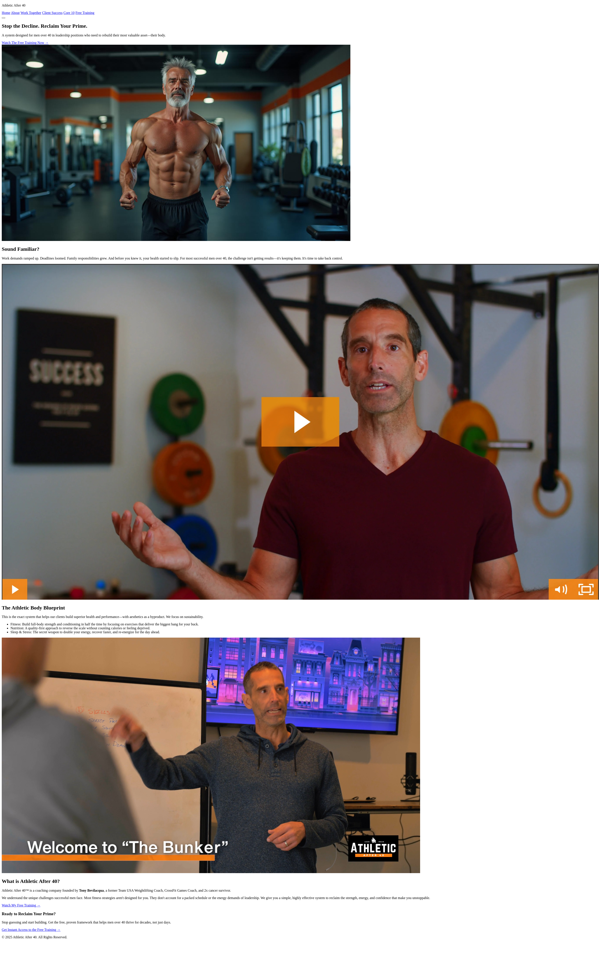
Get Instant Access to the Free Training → (31, 930)
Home (6, 13)
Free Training (84, 13)
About (15, 13)
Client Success (52, 13)
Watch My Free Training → (21, 905)
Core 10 (69, 13)
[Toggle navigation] (3, 18)
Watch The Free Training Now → (25, 42)
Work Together (30, 13)
